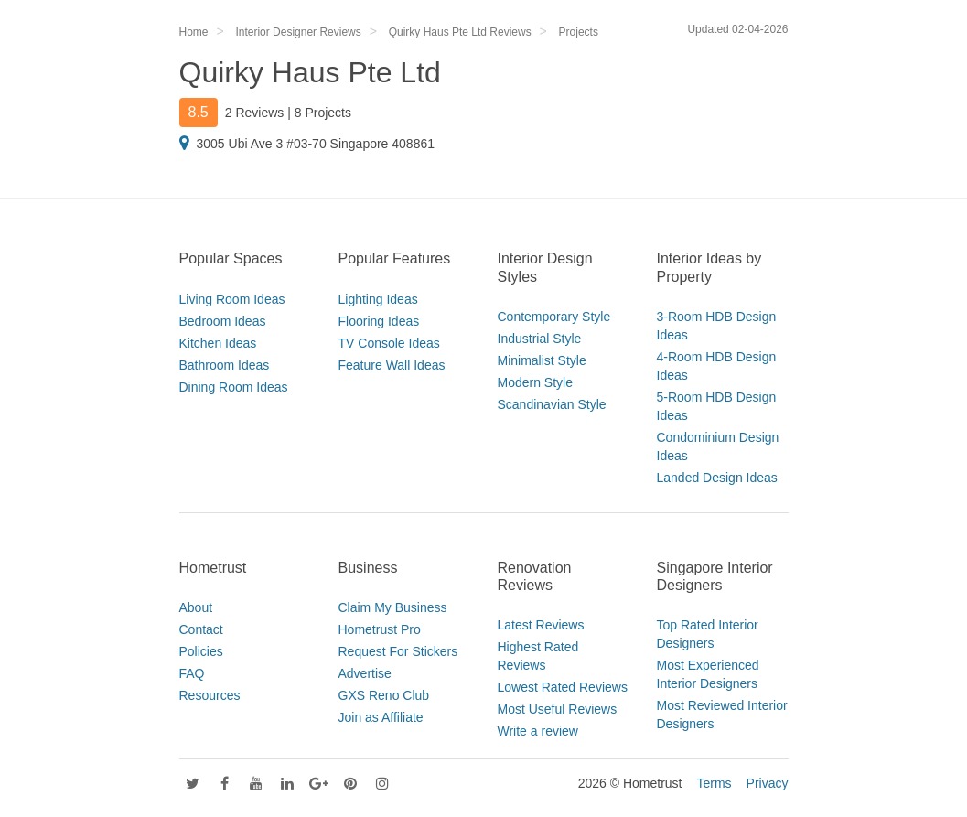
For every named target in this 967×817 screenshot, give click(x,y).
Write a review (538, 731)
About (196, 607)
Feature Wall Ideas (392, 365)
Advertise (365, 673)
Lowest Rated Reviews (563, 687)
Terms (713, 783)
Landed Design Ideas (717, 477)
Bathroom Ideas (224, 365)
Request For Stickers (398, 651)
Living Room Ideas (232, 299)
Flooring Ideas (379, 321)
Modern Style (535, 382)
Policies (201, 651)
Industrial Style (540, 338)
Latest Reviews (541, 625)
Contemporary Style (554, 316)
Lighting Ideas (378, 299)
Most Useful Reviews (558, 709)
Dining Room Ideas (233, 387)
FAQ (192, 673)
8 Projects (323, 112)
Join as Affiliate (381, 717)
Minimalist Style (542, 360)
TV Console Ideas (389, 343)
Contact (201, 629)
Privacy (768, 783)
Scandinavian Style (552, 404)
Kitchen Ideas (218, 343)
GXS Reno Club (384, 695)
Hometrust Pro (379, 629)
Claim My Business (392, 607)
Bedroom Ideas (222, 321)
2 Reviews (255, 112)
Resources (210, 695)
